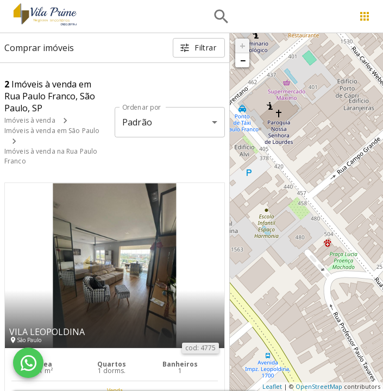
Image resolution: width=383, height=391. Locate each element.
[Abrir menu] (364, 16)
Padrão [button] (137, 122)
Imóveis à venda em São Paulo (51, 130)
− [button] (243, 60)
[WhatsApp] (28, 363)
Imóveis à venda (29, 120)
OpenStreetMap (319, 386)
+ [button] (243, 45)
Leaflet (272, 386)
